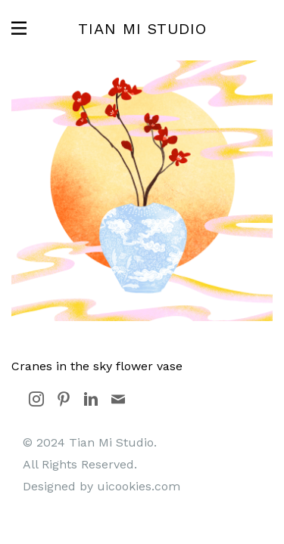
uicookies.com (138, 486)
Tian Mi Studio (142, 29)
